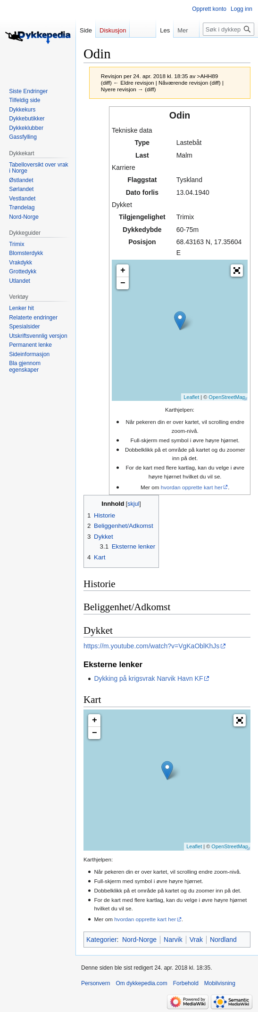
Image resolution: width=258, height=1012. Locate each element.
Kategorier (101, 939)
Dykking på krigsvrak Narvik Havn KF (148, 678)
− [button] (122, 283)
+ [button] (122, 270)
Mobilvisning (219, 983)
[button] (237, 270)
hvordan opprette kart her (192, 487)
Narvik (173, 939)
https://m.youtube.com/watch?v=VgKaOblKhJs (151, 646)
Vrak (196, 939)
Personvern (95, 983)
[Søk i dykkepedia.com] (228, 29)
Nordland (223, 939)
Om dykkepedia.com (141, 983)
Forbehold (186, 983)
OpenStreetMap (226, 397)
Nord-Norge (139, 939)
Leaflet (191, 397)
